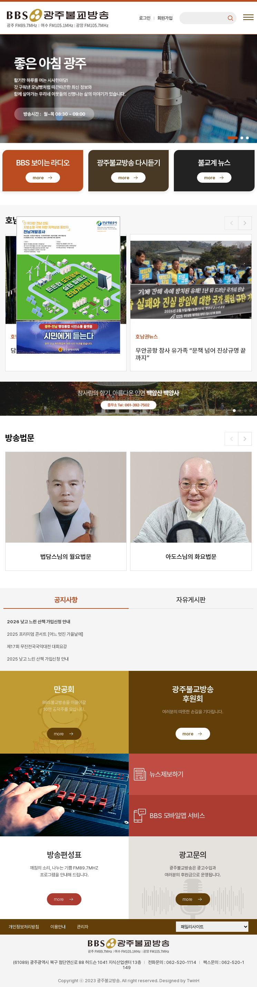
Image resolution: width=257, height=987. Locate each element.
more (38, 177)
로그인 (144, 18)
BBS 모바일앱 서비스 (177, 816)
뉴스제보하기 (166, 774)
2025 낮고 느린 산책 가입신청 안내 (38, 659)
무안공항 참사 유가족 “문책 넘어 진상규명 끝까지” (191, 354)
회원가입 (164, 18)
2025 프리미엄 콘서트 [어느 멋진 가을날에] (45, 634)
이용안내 (58, 926)
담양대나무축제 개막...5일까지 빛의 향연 (61, 350)
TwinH (193, 980)
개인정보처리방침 (24, 926)
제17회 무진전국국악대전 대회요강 (37, 646)
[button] (232, 138)
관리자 (82, 926)
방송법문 (19, 438)
